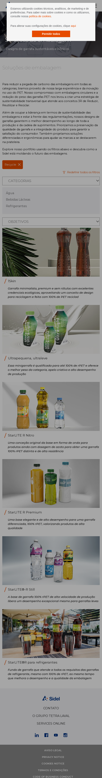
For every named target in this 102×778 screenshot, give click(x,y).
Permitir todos (51, 33)
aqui (73, 25)
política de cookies (40, 16)
